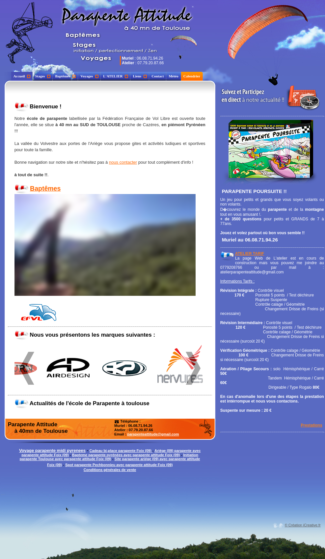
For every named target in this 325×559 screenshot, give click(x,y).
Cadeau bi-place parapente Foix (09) (121, 451)
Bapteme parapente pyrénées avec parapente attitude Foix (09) (126, 455)
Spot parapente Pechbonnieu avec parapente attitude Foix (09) (119, 465)
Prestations (311, 425)
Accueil (22, 76)
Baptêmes (65, 76)
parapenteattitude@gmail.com (153, 434)
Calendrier (191, 76)
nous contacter (123, 162)
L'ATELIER (115, 76)
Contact (157, 76)
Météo (173, 76)
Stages (42, 76)
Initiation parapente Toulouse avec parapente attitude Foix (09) (109, 457)
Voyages (89, 76)
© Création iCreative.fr (303, 525)
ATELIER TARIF (249, 253)
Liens (140, 76)
